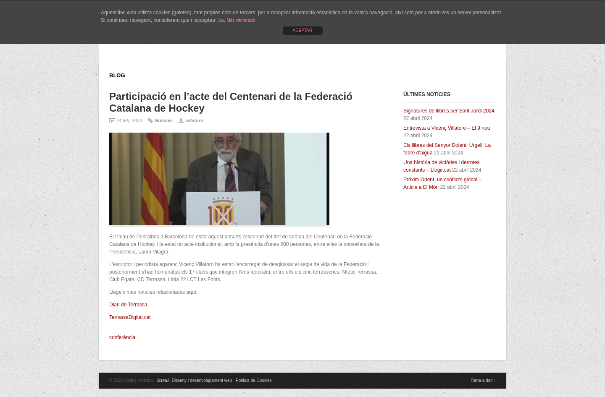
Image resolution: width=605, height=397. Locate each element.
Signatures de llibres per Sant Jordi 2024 (449, 111)
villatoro (194, 120)
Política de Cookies (254, 380)
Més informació (240, 20)
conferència (122, 337)
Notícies (164, 120)
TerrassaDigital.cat (130, 317)
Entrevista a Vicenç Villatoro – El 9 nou (446, 128)
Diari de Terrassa (128, 305)
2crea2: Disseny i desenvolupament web (194, 380)
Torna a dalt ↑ (483, 380)
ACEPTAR (303, 30)
